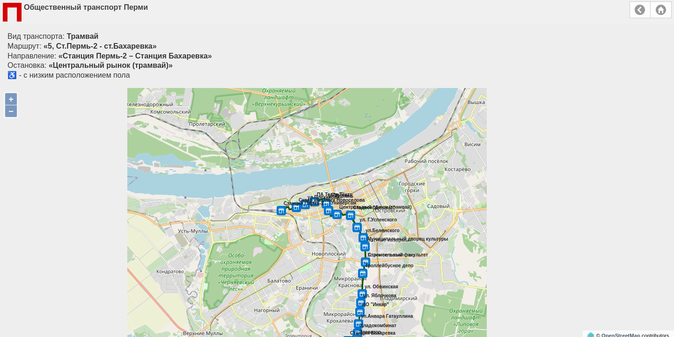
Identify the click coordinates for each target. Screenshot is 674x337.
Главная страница (661, 9)
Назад (640, 9)
